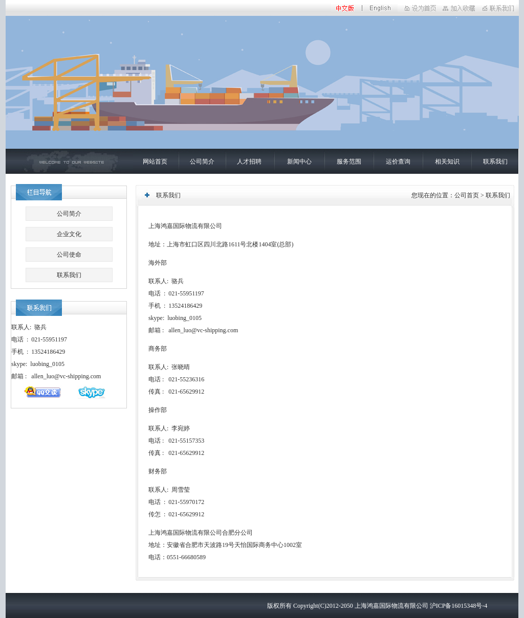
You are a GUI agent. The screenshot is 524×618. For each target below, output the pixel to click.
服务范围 (349, 161)
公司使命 (69, 254)
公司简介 (202, 161)
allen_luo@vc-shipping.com (66, 376)
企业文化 (69, 234)
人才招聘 (249, 161)
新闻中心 (299, 161)
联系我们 (495, 161)
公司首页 (466, 195)
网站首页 (155, 161)
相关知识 (447, 161)
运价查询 (398, 161)
